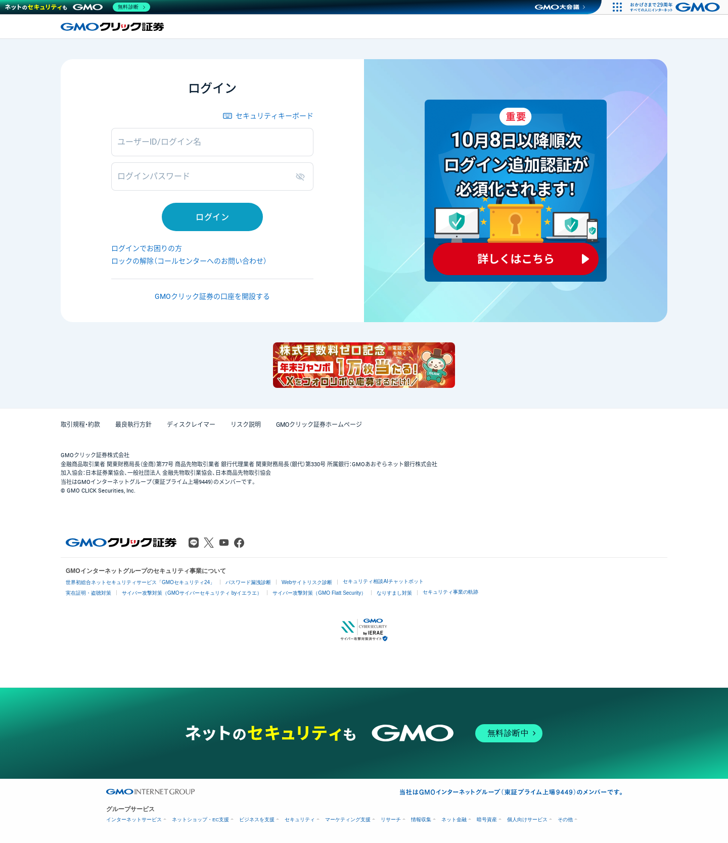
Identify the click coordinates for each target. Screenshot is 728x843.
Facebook (239, 543)
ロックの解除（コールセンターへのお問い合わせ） (189, 261)
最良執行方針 (133, 424)
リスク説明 (246, 424)
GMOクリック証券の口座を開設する (212, 296)
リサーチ (391, 819)
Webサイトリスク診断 (307, 582)
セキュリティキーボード (274, 116)
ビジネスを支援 (257, 819)
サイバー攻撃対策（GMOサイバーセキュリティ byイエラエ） (192, 593)
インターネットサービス (134, 819)
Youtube (224, 543)
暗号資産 (487, 819)
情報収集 (421, 819)
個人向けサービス (527, 819)
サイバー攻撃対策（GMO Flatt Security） (319, 593)
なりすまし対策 (394, 593)
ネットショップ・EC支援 (200, 819)
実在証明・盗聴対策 (88, 593)
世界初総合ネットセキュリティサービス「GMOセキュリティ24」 (140, 582)
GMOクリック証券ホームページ (319, 424)
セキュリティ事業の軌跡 (450, 592)
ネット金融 (454, 819)
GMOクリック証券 (113, 27)
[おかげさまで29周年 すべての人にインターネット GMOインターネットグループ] (676, 7)
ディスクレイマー (191, 424)
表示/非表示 (302, 176)
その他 (565, 819)
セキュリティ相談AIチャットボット (383, 581)
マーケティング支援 (348, 819)
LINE (194, 543)
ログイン (212, 217)
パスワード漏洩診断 (248, 582)
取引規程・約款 (80, 424)
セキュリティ (300, 819)
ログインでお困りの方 (146, 248)
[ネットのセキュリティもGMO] (78, 7)
